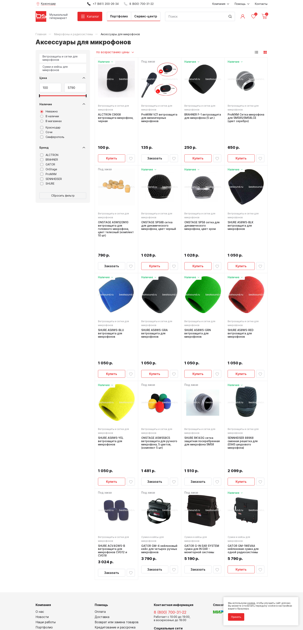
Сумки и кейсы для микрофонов (55, 68)
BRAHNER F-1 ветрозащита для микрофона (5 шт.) (202, 116)
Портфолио (119, 16)
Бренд (44, 147)
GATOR (47, 164)
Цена (43, 78)
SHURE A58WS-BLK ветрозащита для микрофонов (240, 206)
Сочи (46, 132)
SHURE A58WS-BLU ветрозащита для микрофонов (111, 300)
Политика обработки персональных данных (61, 609)
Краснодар (50, 127)
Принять (236, 616)
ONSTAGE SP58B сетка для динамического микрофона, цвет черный (158, 206)
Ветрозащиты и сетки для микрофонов (60, 58)
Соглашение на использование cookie (58, 615)
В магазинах (51, 121)
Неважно (49, 111)
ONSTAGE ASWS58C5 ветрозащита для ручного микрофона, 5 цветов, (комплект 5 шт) (159, 389)
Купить (111, 138)
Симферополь (52, 137)
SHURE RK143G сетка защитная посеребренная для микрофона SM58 (202, 388)
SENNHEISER (51, 179)
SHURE (47, 183)
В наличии (49, 116)
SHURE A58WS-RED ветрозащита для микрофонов (241, 300)
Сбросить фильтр (63, 195)
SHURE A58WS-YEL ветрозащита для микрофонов (110, 388)
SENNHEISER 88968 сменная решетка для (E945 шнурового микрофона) (243, 389)
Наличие (45, 104)
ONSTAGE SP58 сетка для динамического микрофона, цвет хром (202, 206)
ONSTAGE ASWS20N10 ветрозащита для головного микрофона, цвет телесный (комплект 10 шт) (116, 209)
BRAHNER (49, 159)
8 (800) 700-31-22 (170, 542)
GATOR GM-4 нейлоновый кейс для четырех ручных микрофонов (159, 479)
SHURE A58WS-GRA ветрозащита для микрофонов (154, 300)
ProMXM (48, 174)
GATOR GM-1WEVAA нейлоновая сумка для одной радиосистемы (243, 479)
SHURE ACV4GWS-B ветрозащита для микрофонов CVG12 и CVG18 (112, 480)
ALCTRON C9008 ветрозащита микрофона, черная (115, 118)
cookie (251, 603)
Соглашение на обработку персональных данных (65, 612)
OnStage (48, 169)
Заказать (154, 138)
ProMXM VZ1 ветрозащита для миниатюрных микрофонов (159, 118)
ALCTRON (49, 155)
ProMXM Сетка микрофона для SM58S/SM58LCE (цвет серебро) (246, 118)
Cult (84, 621)
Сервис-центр (145, 16)
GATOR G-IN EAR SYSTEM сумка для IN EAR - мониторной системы (201, 479)
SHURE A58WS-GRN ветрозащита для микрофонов (197, 300)
